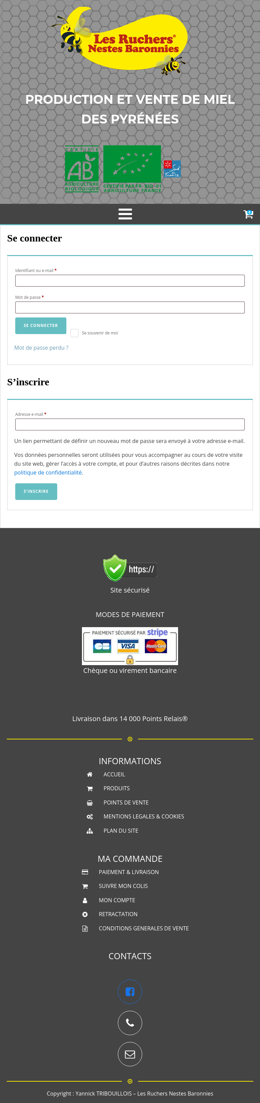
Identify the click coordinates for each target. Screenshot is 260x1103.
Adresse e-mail (41, 413)
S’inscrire (36, 491)
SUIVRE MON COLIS (123, 862)
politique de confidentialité (48, 472)
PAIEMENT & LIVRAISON (129, 848)
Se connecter (41, 325)
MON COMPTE (117, 876)
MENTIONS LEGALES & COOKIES (144, 792)
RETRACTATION (118, 890)
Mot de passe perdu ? (41, 347)
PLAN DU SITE (121, 807)
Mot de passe (40, 296)
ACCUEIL (114, 750)
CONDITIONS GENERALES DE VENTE (144, 904)
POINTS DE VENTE (126, 778)
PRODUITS (117, 764)
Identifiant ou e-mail (46, 270)
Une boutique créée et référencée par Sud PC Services (130, 1084)
